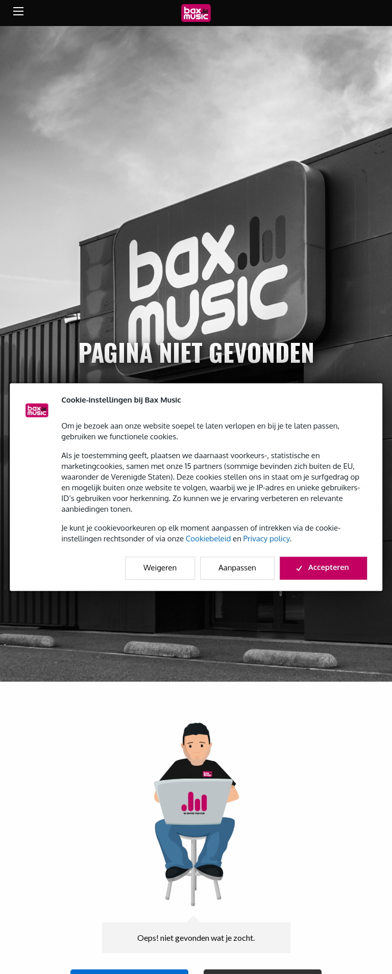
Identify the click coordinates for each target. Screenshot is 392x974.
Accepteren (323, 567)
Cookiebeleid (208, 538)
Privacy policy (266, 538)
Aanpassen (237, 567)
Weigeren (160, 567)
